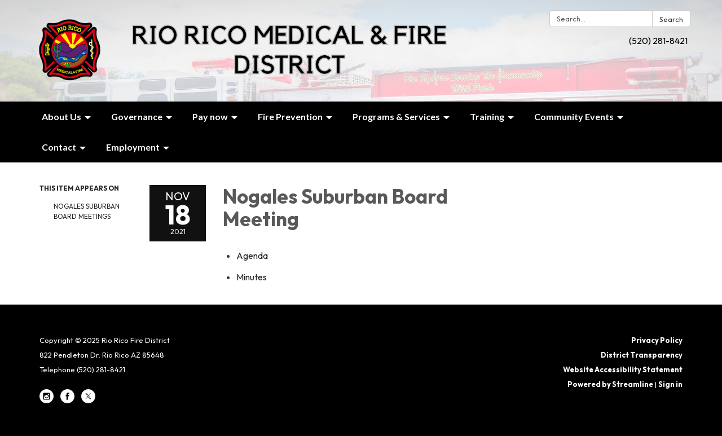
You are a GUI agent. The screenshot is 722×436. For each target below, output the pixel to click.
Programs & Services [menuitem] (396, 116)
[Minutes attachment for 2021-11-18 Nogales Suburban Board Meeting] (251, 277)
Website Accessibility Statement (623, 369)
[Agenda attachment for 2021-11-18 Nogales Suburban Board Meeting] (252, 255)
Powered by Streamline (610, 384)
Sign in (670, 384)
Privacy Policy (657, 340)
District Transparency (642, 354)
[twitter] (88, 400)
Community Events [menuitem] (574, 116)
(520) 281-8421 (658, 40)
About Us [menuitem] (61, 116)
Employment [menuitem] (133, 147)
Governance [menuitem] (136, 116)
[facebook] (67, 400)
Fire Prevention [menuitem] (290, 116)
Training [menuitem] (487, 116)
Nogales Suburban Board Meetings (87, 211)
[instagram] (46, 400)
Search (671, 19)
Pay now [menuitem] (210, 116)
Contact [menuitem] (59, 147)
